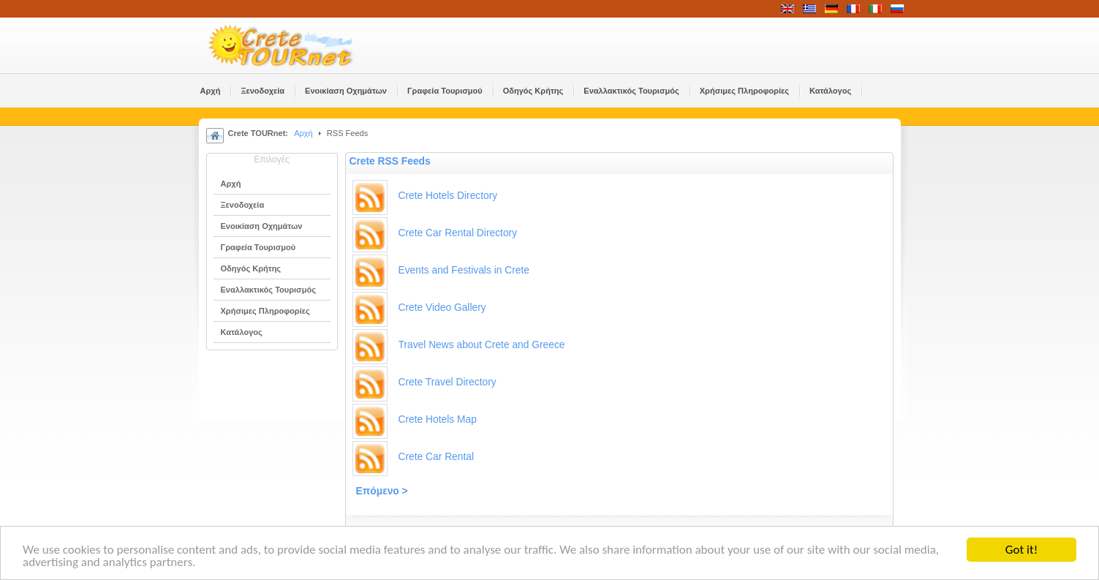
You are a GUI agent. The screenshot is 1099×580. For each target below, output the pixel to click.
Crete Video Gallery (442, 307)
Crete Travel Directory (447, 382)
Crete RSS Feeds (390, 161)
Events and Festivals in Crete (464, 270)
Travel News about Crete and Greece (482, 344)
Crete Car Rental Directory (458, 232)
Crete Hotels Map (438, 419)
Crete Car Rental (437, 456)
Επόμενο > (382, 491)
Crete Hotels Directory (448, 195)
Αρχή (303, 133)
